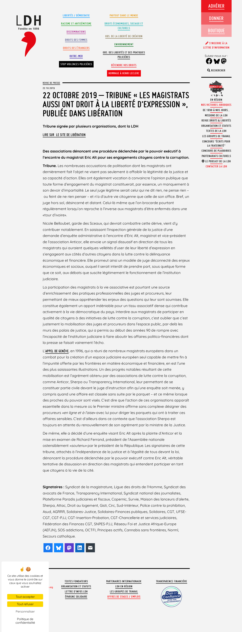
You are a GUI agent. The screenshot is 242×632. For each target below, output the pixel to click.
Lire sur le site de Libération (64, 135)
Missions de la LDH (216, 115)
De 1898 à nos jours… (216, 110)
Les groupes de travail (124, 591)
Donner (216, 18)
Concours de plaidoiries (216, 150)
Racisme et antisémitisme (76, 23)
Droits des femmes (76, 40)
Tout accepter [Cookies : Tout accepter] (25, 597)
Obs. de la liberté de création (124, 36)
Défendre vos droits (124, 65)
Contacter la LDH (216, 166)
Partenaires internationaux (123, 581)
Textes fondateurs (76, 581)
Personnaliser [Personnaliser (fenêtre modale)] (25, 611)
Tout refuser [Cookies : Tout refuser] (25, 604)
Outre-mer (76, 56)
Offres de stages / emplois (123, 596)
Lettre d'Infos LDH (76, 591)
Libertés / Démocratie (76, 15)
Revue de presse (51, 82)
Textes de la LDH (216, 131)
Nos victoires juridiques (216, 105)
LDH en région (124, 586)
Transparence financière (171, 581)
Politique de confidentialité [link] (25, 620)
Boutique (216, 30)
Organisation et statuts (76, 586)
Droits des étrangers (76, 48)
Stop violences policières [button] (76, 64)
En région (216, 99)
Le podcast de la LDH (216, 161)
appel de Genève (57, 351)
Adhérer (216, 6)
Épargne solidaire (76, 596)
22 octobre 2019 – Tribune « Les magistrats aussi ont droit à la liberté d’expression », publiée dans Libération (116, 104)
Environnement (123, 44)
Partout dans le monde (124, 15)
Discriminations (76, 31)
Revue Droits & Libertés (216, 120)
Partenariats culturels (216, 156)
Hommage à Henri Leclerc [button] (124, 73)
